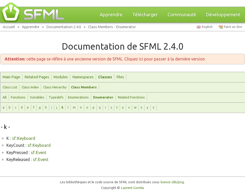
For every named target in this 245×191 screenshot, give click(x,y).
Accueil (9, 27)
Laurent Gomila (132, 188)
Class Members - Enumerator (112, 27)
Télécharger (145, 14)
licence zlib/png (172, 182)
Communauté (182, 14)
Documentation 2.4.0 (63, 27)
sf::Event (38, 152)
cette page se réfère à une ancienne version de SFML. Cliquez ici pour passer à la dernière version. (105, 59)
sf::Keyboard (23, 138)
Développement (223, 14)
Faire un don (233, 27)
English (207, 27)
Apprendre (111, 14)
